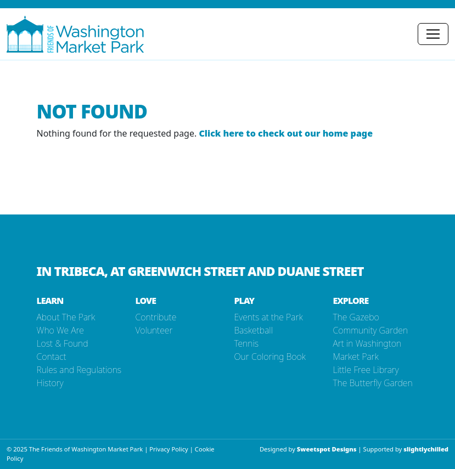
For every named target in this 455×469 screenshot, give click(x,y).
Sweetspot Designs (327, 449)
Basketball (253, 330)
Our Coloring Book (270, 357)
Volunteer (154, 330)
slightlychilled (425, 449)
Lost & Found (62, 343)
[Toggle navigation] (433, 34)
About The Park (66, 317)
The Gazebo (356, 317)
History (50, 383)
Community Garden (370, 330)
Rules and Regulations (79, 370)
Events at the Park (268, 317)
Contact (51, 357)
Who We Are (60, 330)
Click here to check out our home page (286, 133)
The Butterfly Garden (373, 383)
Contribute (156, 317)
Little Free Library (366, 370)
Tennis (246, 343)
